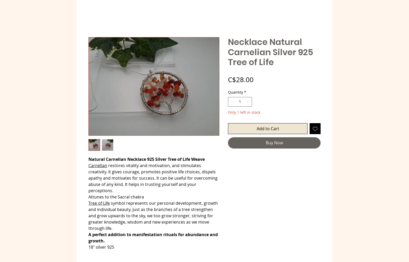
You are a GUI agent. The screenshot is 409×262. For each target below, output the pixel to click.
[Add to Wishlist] (315, 128)
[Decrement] (232, 101)
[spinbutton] (240, 101)
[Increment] (248, 101)
